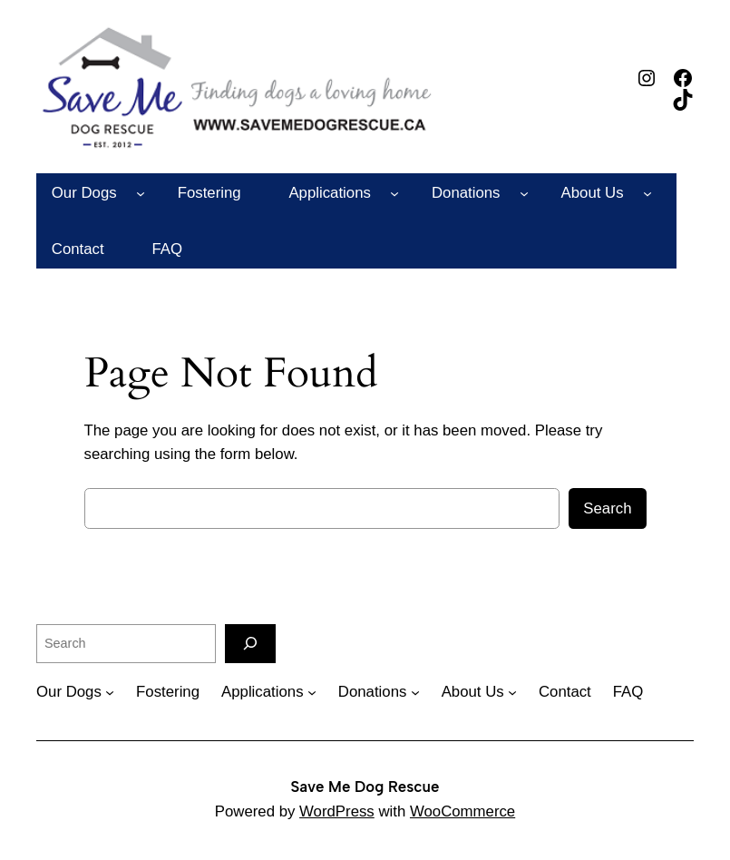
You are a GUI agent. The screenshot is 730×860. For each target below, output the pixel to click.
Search (607, 508)
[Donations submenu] (524, 193)
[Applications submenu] (394, 193)
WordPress (337, 811)
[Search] (250, 643)
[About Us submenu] (647, 193)
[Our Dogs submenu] (140, 193)
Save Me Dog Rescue (365, 786)
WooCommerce (462, 811)
